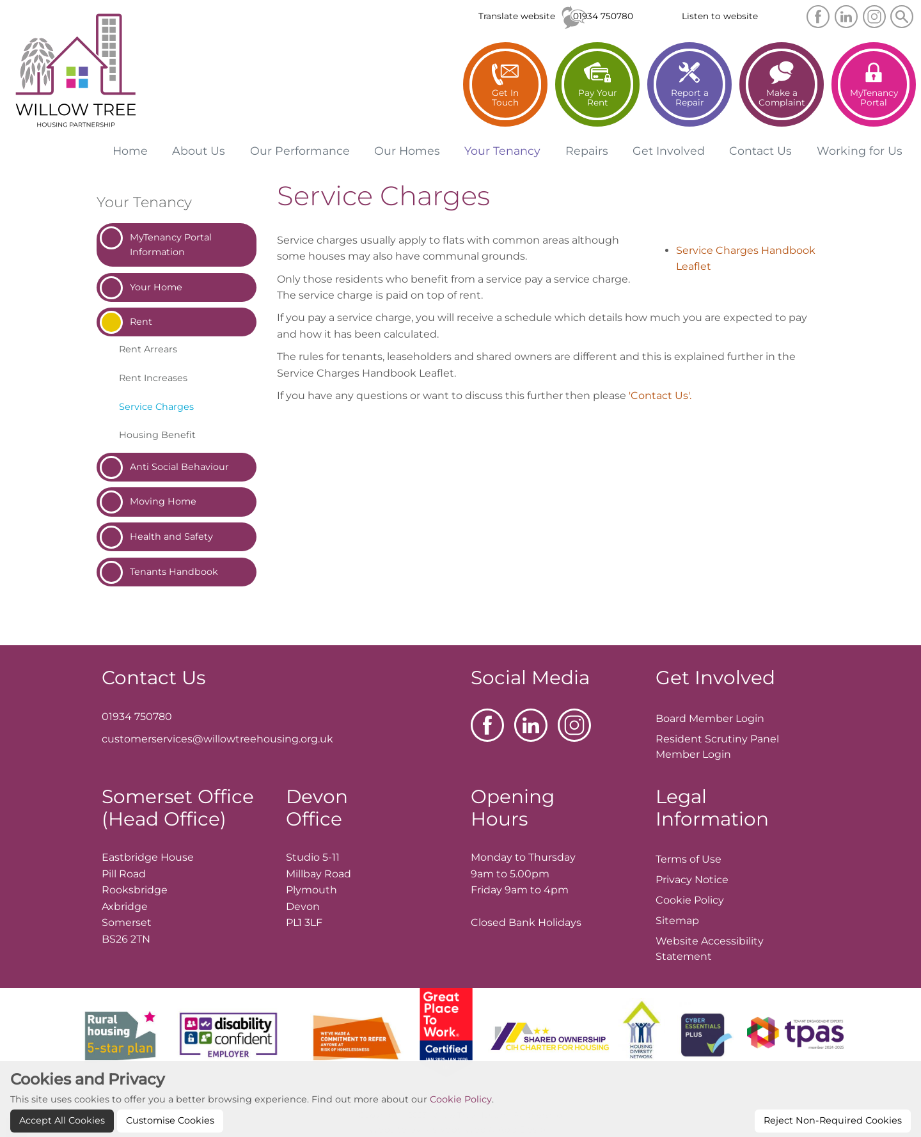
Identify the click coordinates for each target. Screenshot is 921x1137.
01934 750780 (603, 16)
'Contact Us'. (660, 395)
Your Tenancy (144, 202)
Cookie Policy (461, 1119)
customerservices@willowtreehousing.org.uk (217, 739)
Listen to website (720, 16)
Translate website (516, 16)
